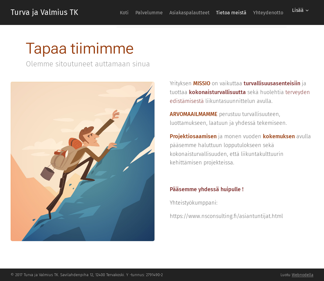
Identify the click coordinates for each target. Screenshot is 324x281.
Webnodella (302, 274)
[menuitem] (105, 12)
